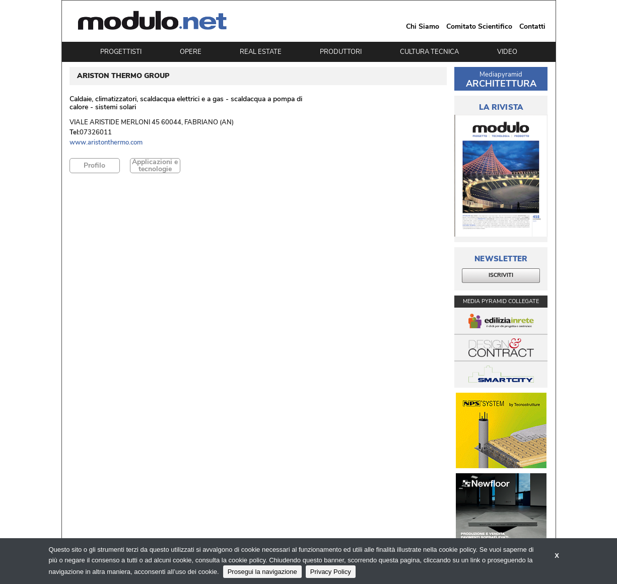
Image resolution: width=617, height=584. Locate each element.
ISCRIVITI (501, 275)
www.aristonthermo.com (106, 143)
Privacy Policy (330, 571)
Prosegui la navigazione (262, 571)
